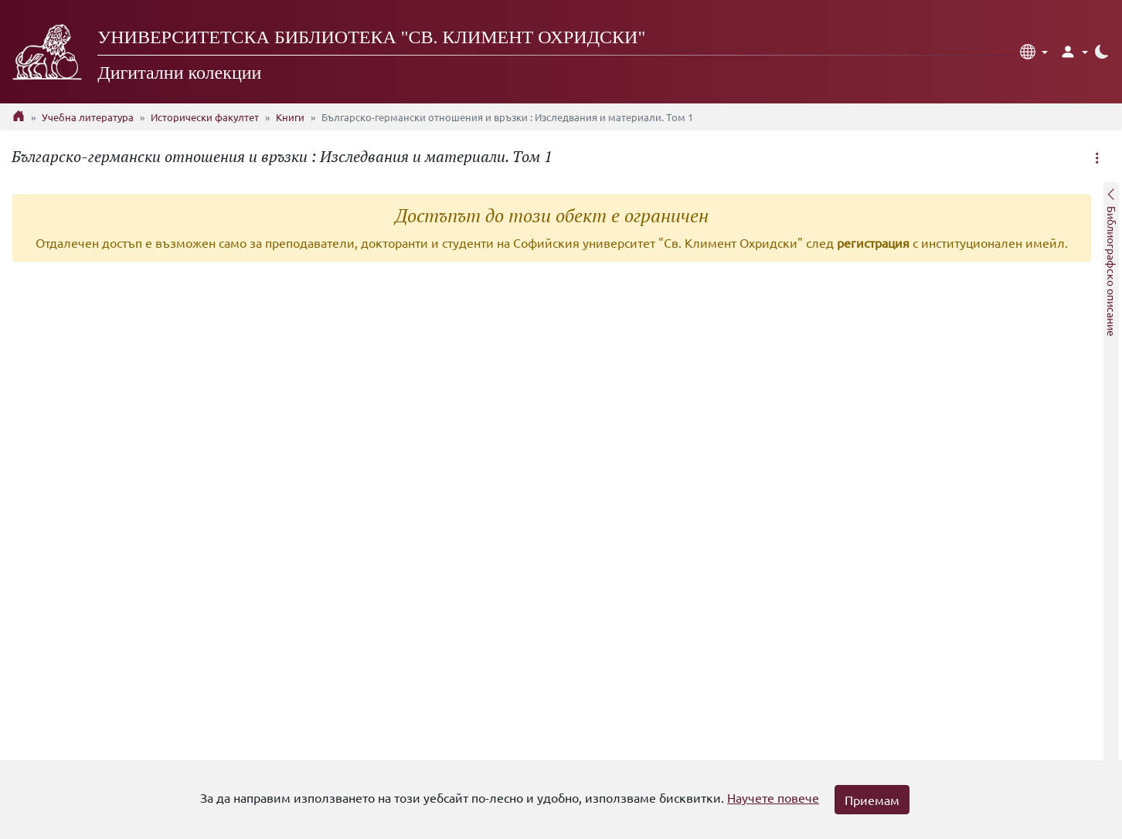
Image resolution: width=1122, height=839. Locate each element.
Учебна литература (88, 116)
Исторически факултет (205, 116)
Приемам (872, 799)
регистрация (873, 242)
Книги (290, 116)
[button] (1034, 51)
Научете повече (773, 797)
